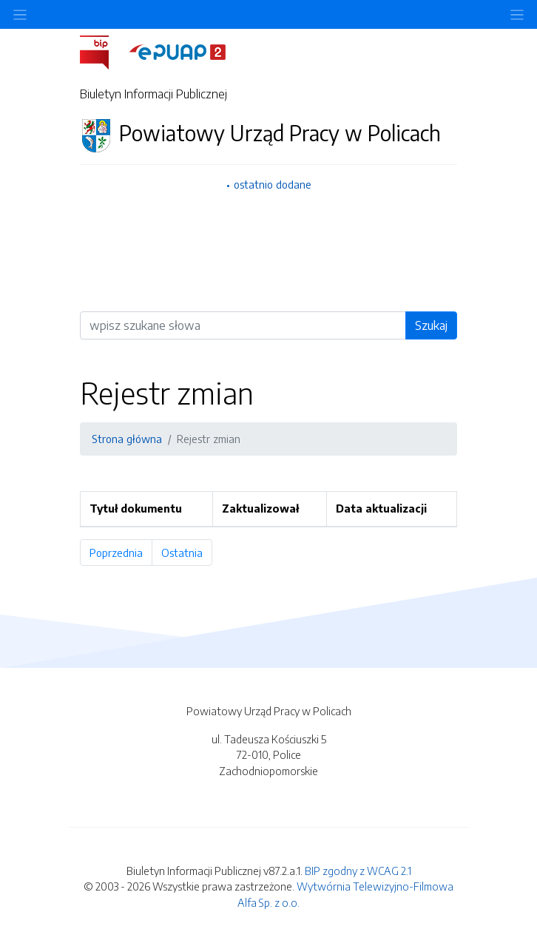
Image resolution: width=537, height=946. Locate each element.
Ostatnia (186, 552)
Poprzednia (121, 552)
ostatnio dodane (272, 184)
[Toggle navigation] (517, 14)
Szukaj (431, 325)
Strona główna (127, 438)
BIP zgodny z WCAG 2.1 (358, 870)
